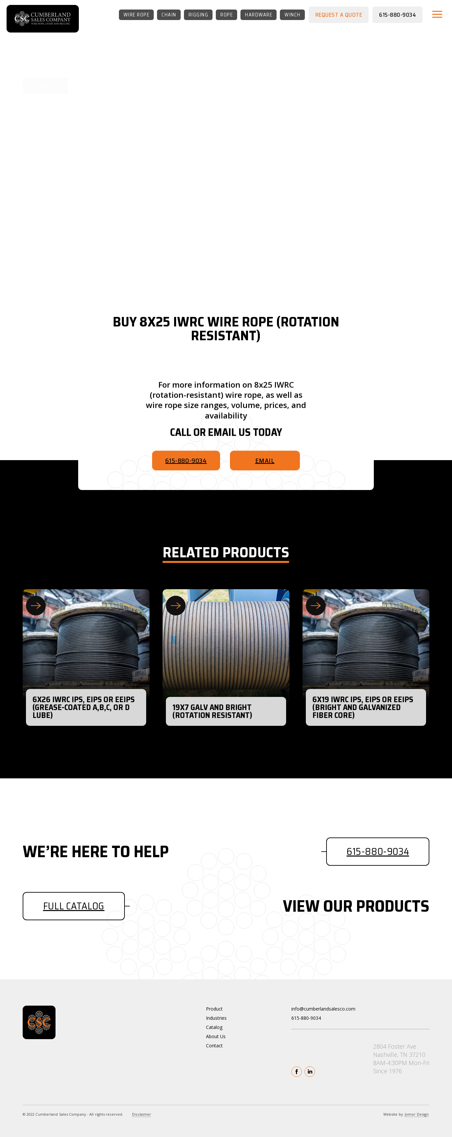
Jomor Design (417, 1114)
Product (214, 1009)
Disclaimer (141, 1114)
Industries (216, 1018)
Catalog (214, 1027)
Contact (214, 1045)
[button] (437, 14)
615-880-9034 (306, 1018)
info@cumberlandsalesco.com (323, 1009)
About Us (216, 1036)
